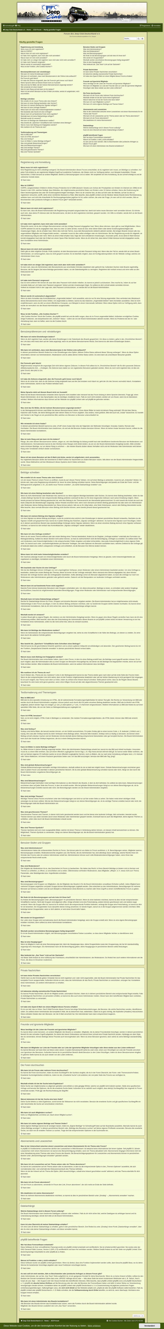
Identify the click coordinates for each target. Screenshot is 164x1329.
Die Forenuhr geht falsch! (29, 78)
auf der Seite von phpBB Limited (125, 1249)
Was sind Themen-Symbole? (30, 152)
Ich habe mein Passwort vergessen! (33, 62)
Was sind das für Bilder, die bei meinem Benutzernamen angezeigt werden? (47, 85)
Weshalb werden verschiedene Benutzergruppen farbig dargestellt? (106, 60)
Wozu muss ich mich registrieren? (32, 49)
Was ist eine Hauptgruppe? (92, 62)
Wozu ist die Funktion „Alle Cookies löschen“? (36, 66)
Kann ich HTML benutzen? (30, 137)
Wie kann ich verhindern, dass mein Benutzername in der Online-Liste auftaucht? (48, 76)
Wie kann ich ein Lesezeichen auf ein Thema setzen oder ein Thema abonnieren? (111, 116)
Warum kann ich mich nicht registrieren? (34, 53)
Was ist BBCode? (27, 134)
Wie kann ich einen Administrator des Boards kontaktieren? (103, 146)
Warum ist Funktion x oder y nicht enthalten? (98, 139)
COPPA (23, 229)
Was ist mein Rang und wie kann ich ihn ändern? (37, 89)
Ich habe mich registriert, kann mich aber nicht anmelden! (40, 56)
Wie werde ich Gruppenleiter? (93, 58)
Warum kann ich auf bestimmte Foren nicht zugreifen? (39, 114)
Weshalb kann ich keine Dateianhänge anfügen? (37, 116)
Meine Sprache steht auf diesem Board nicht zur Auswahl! (40, 83)
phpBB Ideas (127, 1263)
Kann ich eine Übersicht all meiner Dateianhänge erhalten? (103, 130)
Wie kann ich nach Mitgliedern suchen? (96, 102)
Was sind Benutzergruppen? (93, 53)
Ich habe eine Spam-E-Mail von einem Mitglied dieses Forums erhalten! (107, 76)
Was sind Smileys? (27, 139)
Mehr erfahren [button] (94, 1326)
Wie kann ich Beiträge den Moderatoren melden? (37, 120)
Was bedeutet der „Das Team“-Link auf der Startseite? (101, 64)
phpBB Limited (75, 399)
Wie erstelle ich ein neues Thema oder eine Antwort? (39, 101)
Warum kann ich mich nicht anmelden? (34, 58)
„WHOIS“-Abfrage (65, 1278)
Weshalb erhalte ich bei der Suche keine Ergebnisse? (101, 98)
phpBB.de (92, 399)
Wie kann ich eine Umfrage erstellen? (33, 107)
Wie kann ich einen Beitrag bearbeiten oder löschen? (39, 103)
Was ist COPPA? (26, 51)
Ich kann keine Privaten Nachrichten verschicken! (100, 72)
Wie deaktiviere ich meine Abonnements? (97, 120)
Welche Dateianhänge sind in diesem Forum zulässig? (102, 128)
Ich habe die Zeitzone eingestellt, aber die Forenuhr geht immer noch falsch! (47, 80)
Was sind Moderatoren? (91, 51)
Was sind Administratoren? (92, 49)
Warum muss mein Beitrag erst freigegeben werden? (39, 125)
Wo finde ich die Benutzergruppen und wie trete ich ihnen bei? (104, 56)
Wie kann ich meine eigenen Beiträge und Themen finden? (103, 104)
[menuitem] (17, 26)
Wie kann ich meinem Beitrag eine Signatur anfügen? (39, 105)
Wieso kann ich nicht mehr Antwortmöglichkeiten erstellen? (41, 110)
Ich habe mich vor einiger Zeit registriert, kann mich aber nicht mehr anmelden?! (48, 60)
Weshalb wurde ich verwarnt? (31, 118)
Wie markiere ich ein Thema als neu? (33, 127)
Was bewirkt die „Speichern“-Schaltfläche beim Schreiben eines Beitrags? (46, 123)
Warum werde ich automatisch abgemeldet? (36, 64)
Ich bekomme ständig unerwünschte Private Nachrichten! (102, 74)
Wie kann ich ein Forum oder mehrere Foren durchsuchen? (103, 95)
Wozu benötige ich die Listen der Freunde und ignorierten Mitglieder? (107, 84)
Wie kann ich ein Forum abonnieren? (96, 118)
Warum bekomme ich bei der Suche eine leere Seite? (101, 100)
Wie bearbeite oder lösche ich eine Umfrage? (36, 112)
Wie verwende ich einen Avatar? (32, 87)
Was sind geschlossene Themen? (32, 150)
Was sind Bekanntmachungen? (31, 145)
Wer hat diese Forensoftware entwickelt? (97, 137)
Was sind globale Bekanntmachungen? (34, 143)
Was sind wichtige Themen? (30, 148)
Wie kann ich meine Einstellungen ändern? (35, 74)
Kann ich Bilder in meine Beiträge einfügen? (36, 141)
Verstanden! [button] (149, 1326)
